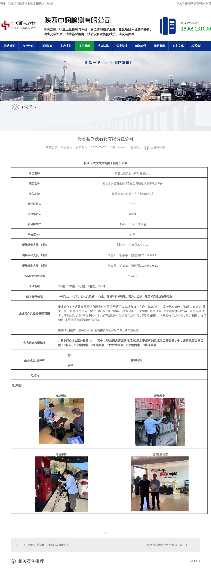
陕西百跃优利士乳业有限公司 (165, 544)
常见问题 (181, 3)
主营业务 (65, 45)
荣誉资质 (121, 45)
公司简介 (46, 45)
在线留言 (193, 3)
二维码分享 (157, 147)
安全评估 (28, 45)
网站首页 (9, 45)
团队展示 (159, 45)
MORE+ (195, 560)
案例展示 (84, 45)
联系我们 (205, 3)
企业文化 (178, 45)
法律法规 (103, 45)
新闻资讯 (140, 45)
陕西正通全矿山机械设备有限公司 (48, 544)
